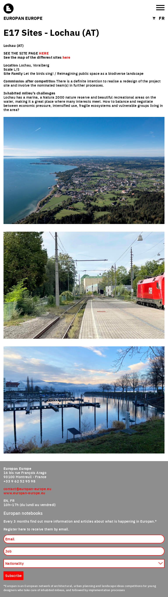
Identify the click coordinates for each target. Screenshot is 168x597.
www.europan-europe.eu (24, 492)
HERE (44, 53)
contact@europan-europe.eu (27, 488)
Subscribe (13, 575)
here (66, 57)
